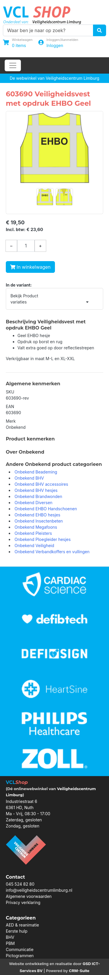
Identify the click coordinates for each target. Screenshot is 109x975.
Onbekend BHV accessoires (41, 484)
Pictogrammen (20, 955)
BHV (10, 937)
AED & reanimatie (22, 924)
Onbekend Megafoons (36, 527)
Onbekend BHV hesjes (36, 490)
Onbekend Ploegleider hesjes (43, 539)
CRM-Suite (79, 970)
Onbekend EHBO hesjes (37, 514)
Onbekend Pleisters (33, 533)
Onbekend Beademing (36, 471)
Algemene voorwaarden (29, 896)
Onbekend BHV (29, 478)
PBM (10, 943)
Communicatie (19, 949)
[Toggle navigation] (13, 65)
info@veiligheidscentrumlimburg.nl (39, 890)
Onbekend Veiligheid (34, 545)
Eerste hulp (16, 931)
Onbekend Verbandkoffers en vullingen (52, 551)
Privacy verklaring (23, 902)
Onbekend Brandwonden (38, 496)
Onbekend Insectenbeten (39, 520)
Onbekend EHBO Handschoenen (46, 508)
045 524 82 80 (20, 884)
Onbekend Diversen (33, 502)
